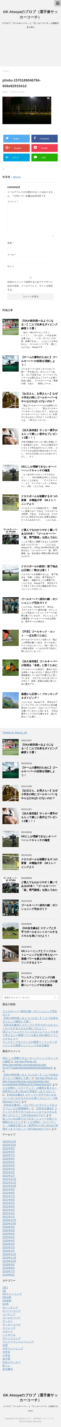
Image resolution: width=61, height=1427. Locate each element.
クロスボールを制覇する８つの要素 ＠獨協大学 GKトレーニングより (39, 500)
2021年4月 (8, 1206)
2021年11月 (9, 1182)
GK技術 (6, 1300)
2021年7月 (8, 1196)
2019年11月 (9, 1257)
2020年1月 (8, 1251)
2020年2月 (8, 1247)
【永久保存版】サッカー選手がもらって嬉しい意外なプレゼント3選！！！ (39, 434)
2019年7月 (8, 1271)
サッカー (7, 1321)
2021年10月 (9, 1186)
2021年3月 (8, 1210)
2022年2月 (8, 1172)
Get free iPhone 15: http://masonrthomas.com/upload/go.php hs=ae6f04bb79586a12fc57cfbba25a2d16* (30, 1081)
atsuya (16, 177)
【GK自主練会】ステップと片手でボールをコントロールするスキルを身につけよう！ (39, 932)
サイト (10, 266)
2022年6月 (8, 1158)
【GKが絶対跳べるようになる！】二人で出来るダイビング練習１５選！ (39, 324)
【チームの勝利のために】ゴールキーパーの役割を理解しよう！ (39, 361)
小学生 (6, 1355)
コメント (12, 201)
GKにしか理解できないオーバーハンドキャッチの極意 (38, 468)
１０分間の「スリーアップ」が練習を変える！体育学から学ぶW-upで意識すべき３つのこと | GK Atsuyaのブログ (30, 1125)
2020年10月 (9, 1223)
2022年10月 (9, 1145)
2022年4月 (8, 1165)
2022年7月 (8, 1155)
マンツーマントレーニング (18, 1341)
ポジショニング (11, 1338)
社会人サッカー (11, 1362)
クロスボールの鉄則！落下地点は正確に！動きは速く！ (39, 568)
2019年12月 (9, 1254)
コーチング (8, 1314)
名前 (10, 243)
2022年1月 (8, 1175)
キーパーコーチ (11, 1311)
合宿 (5, 1345)
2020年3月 (8, 1244)
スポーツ (7, 1331)
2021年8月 (8, 1192)
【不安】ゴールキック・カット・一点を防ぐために (38, 633)
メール (11, 254)
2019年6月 (8, 1274)
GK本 (5, 1304)
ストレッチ (8, 1328)
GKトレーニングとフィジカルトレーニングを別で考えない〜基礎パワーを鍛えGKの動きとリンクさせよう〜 (30, 1035)
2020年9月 (8, 1227)
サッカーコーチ (11, 1324)
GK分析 (6, 1297)
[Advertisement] (30, 48)
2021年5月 (8, 1203)
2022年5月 (8, 1162)
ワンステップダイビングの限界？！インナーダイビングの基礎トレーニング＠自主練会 (39, 981)
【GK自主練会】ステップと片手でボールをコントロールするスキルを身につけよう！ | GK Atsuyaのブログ (30, 1098)
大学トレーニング (12, 1348)
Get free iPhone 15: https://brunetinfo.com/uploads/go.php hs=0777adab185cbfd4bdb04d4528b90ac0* (27, 1064)
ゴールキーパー (11, 1317)
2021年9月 (8, 1189)
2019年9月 (8, 1264)
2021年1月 (8, 1216)
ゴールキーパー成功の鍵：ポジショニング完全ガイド (39, 601)
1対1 (5, 1287)
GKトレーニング (12, 1293)
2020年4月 (8, 1240)
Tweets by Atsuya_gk (14, 732)
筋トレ (6, 1365)
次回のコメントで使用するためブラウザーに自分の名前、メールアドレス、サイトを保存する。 (30, 286)
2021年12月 (9, 1179)
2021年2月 (8, 1213)
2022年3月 (8, 1169)
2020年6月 (8, 1233)
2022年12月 (9, 1141)
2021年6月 (8, 1199)
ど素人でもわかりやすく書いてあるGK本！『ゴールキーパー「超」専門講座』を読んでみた (39, 534)
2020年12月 (9, 1220)
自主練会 (7, 1369)
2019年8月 (8, 1268)
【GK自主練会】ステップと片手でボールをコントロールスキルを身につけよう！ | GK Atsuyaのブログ (29, 1112)
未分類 (6, 1358)
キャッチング (10, 1307)
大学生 (6, 1352)
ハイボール (8, 1334)
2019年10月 (9, 1261)
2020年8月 (8, 1230)
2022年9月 (8, 1148)
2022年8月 (8, 1151)
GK (4, 1290)
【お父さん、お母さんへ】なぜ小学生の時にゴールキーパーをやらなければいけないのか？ (39, 397)
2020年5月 (8, 1237)
